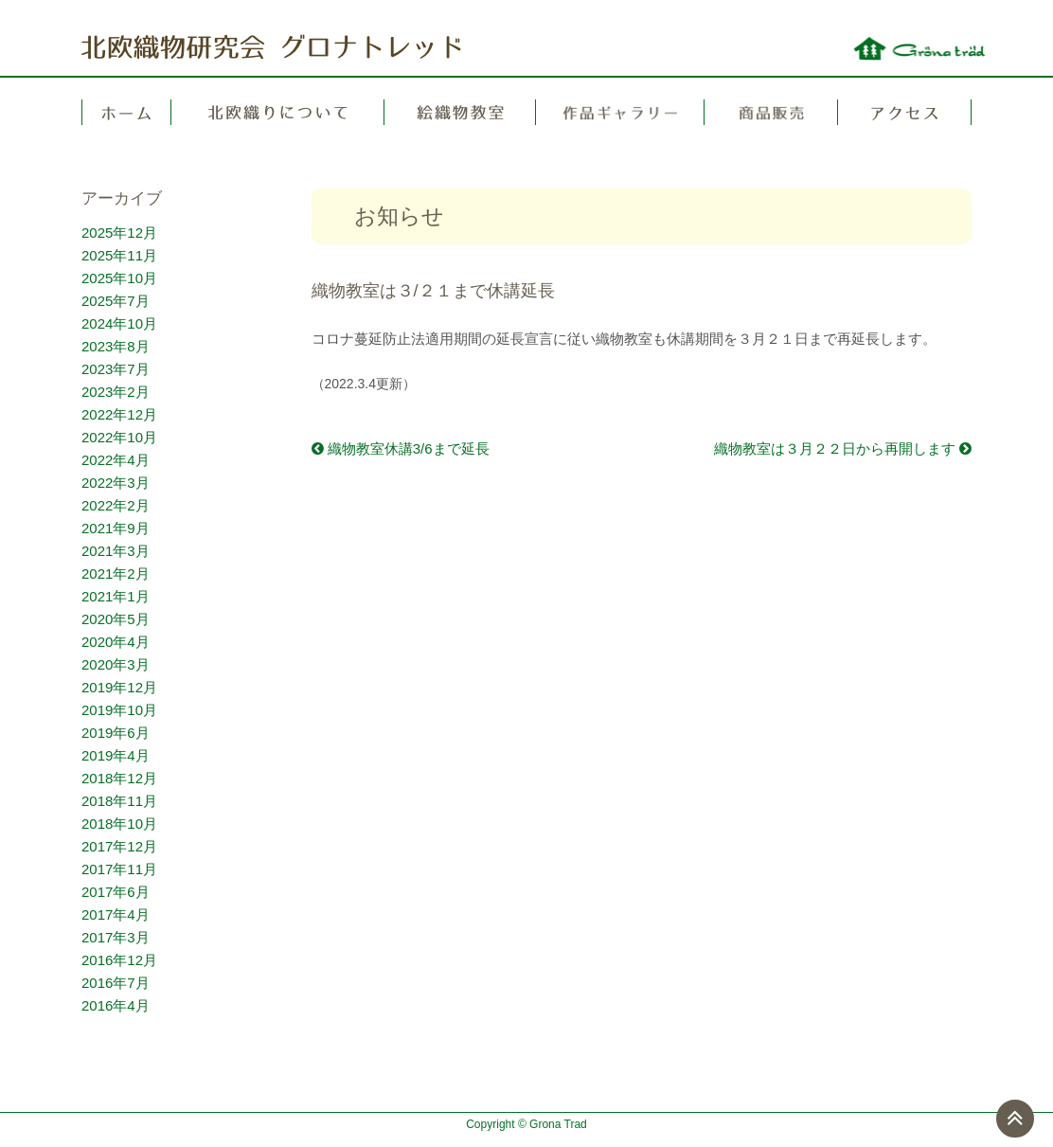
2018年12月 (119, 778)
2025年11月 (119, 255)
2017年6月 (115, 892)
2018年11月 (119, 801)
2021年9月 (115, 528)
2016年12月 (119, 960)
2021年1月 (115, 596)
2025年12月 (119, 232)
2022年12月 (119, 414)
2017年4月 (115, 914)
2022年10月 (119, 437)
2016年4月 (115, 1005)
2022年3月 (115, 483)
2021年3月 (115, 551)
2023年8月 (115, 346)
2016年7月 (115, 983)
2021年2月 (115, 573)
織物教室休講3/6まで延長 (401, 448)
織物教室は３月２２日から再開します (843, 448)
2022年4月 (115, 460)
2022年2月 (115, 505)
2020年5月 (115, 619)
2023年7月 (115, 369)
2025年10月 (119, 278)
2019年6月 (115, 733)
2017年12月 (119, 846)
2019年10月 (119, 710)
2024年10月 (119, 323)
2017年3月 (115, 937)
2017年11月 (119, 869)
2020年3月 (115, 664)
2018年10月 (119, 823)
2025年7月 (115, 301)
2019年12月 (119, 687)
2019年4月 (115, 755)
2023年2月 (115, 392)
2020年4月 (115, 642)
